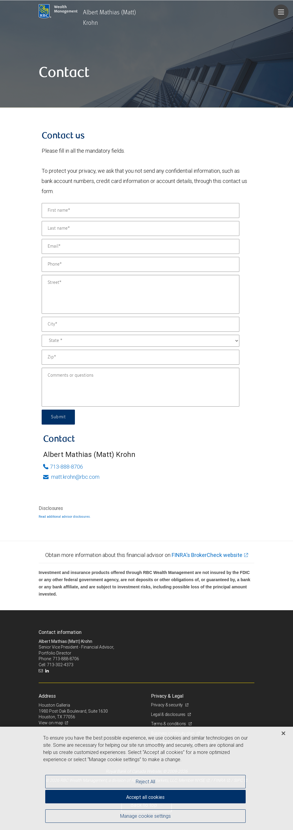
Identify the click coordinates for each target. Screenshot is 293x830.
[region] (146, 778)
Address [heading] (47, 696)
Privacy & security (167, 705)
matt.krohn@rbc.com (71, 476)
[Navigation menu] (281, 11)
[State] (140, 341)
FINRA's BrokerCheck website (207, 555)
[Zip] (140, 357)
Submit (58, 417)
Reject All (145, 781)
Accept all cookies (145, 797)
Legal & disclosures (168, 714)
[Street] (140, 294)
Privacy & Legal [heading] (167, 696)
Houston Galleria (54, 705)
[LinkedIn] (47, 671)
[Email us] (41, 671)
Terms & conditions (169, 723)
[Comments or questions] (140, 387)
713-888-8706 (63, 466)
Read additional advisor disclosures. (65, 516)
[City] (140, 324)
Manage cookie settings (145, 816)
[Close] (283, 733)
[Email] (140, 246)
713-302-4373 (60, 664)
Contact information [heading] (60, 632)
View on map (51, 723)
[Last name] (140, 228)
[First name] (140, 210)
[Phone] (140, 264)
